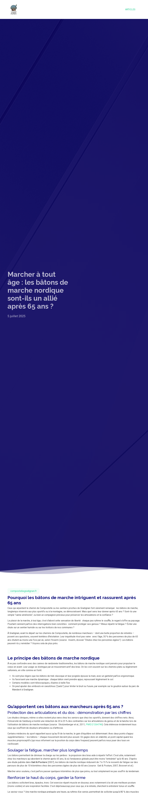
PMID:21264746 (94, 724)
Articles (130, 9)
